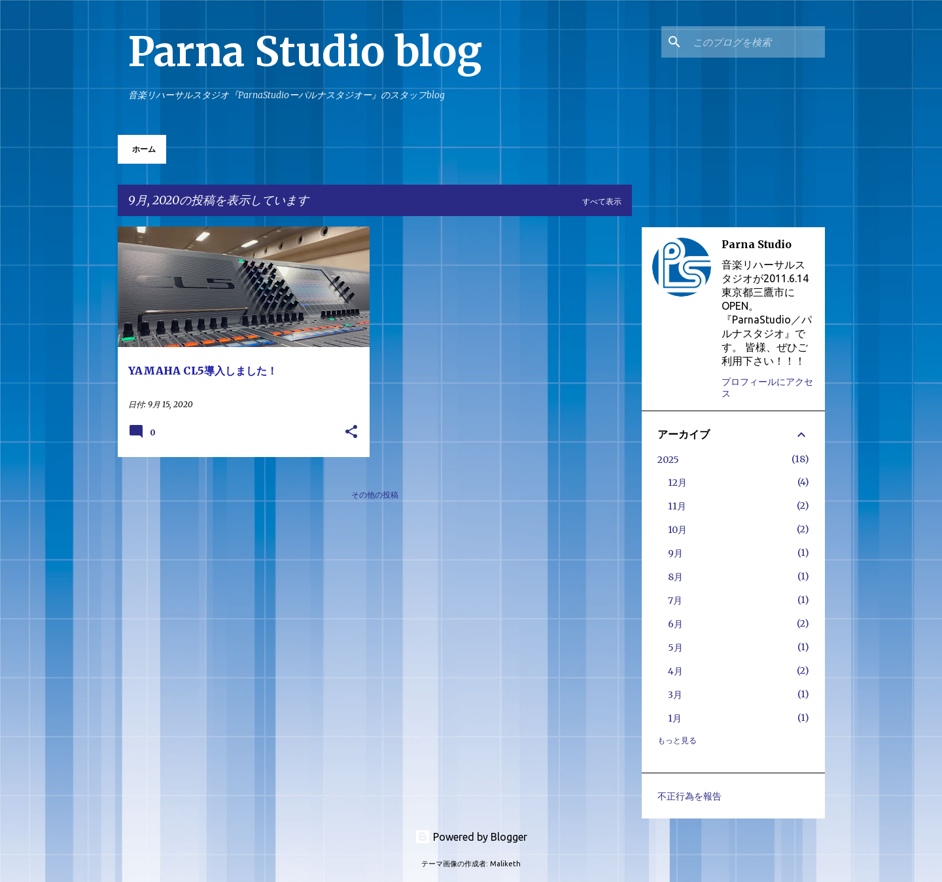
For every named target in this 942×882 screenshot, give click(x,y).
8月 (675, 577)
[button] (351, 432)
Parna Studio (757, 244)
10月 (677, 530)
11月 (677, 506)
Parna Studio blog (305, 51)
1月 (675, 718)
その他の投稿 (374, 494)
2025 (668, 460)
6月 (675, 624)
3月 (675, 695)
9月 (675, 553)
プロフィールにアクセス (767, 388)
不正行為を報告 (689, 796)
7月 (675, 600)
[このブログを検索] (756, 42)
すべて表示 (601, 201)
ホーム (144, 149)
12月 (677, 482)
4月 (675, 671)
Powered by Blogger (471, 837)
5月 (675, 647)
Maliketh (505, 864)
